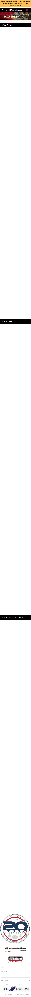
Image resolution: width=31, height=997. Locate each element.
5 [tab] (19, 22)
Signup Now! (15, 960)
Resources (4, 971)
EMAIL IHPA (23, 950)
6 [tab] (21, 22)
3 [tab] (14, 22)
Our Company (4, 976)
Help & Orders (4, 980)
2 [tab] (12, 22)
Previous (2, 16)
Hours (2, 967)
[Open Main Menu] (2, 10)
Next (29, 16)
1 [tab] (10, 22)
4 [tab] (16, 22)
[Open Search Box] (6, 10)
